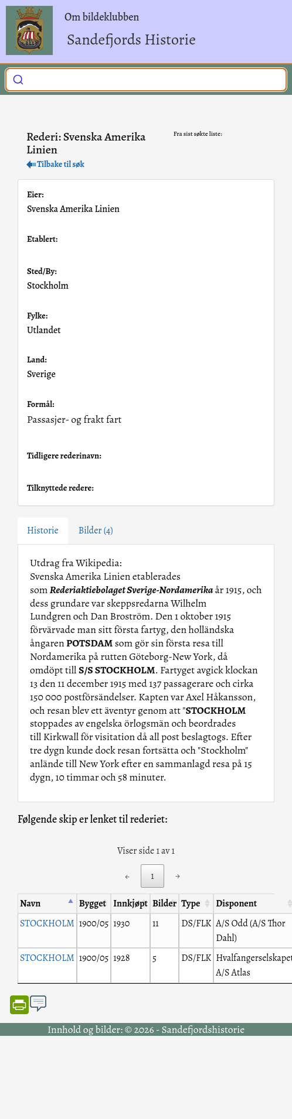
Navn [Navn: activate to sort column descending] (30, 903)
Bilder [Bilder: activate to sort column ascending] (164, 903)
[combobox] (146, 79)
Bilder (96, 530)
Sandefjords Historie (131, 39)
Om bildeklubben (101, 17)
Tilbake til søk (55, 164)
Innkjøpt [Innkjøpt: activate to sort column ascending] (130, 903)
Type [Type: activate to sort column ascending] (190, 903)
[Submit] (18, 78)
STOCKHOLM (47, 923)
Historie (43, 530)
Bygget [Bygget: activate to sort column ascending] (92, 903)
